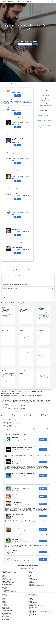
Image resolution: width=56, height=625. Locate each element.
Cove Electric (15, 558)
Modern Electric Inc (16, 229)
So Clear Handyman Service (18, 247)
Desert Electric (15, 193)
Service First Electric (16, 486)
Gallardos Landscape (16, 539)
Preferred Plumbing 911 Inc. (17, 211)
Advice (24, 1)
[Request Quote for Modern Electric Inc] (17, 235)
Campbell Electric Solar (17, 494)
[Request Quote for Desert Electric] (17, 199)
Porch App (29, 1)
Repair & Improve (11, 1)
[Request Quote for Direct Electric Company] (17, 95)
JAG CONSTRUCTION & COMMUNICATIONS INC (22, 447)
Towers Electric (15, 157)
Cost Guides (18, 1)
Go (35, 44)
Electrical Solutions (16, 437)
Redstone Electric (15, 121)
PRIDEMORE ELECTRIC (17, 502)
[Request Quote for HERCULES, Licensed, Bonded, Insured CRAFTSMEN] (43, 475)
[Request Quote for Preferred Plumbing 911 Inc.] (17, 217)
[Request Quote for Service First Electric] (43, 488)
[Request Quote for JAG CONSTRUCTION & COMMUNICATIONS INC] (43, 449)
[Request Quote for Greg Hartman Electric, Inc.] (43, 516)
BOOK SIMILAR (27, 622)
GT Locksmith (15, 107)
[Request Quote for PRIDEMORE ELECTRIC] (43, 504)
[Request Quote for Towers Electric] (17, 163)
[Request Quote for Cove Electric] (43, 559)
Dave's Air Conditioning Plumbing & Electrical (19, 139)
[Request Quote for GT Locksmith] (17, 113)
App (46, 1)
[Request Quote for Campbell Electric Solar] (43, 496)
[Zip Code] (25, 44)
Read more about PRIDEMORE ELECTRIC (37, 510)
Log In (53, 1)
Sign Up (49, 1)
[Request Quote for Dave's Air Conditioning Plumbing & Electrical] (17, 145)
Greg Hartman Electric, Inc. (18, 514)
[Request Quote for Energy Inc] (43, 552)
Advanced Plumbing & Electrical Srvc (20, 460)
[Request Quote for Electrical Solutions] (43, 439)
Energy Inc (14, 550)
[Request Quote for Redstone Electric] (17, 127)
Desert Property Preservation (18, 528)
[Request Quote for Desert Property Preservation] (43, 529)
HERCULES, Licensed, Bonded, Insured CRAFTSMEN (23, 473)
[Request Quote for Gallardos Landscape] (43, 541)
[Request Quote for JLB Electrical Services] (17, 181)
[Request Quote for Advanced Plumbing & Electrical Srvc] (43, 462)
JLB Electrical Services (16, 175)
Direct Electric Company (17, 89)
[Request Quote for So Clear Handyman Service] (17, 253)
